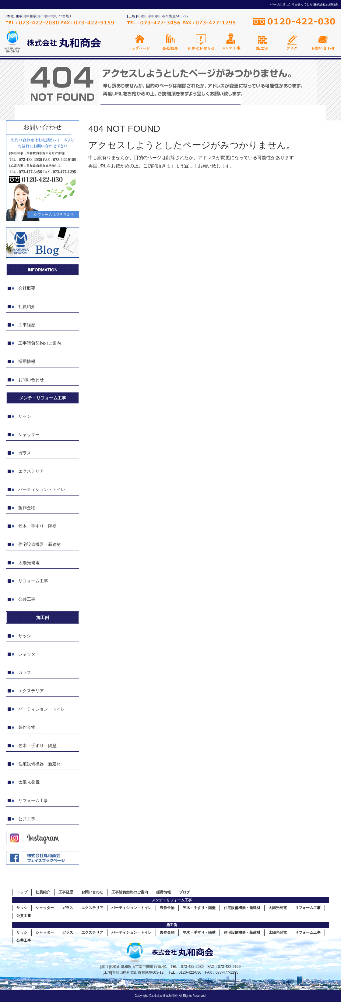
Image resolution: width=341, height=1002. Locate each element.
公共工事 (26, 599)
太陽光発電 (29, 562)
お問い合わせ (323, 42)
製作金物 (26, 507)
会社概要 (170, 42)
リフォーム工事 (33, 580)
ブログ (184, 892)
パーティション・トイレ (41, 489)
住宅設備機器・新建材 (39, 544)
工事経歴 (26, 324)
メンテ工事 (231, 42)
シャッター (29, 434)
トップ (21, 892)
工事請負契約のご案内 (39, 343)
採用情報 (26, 361)
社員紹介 (26, 306)
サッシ (24, 416)
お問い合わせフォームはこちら (42, 170)
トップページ (140, 42)
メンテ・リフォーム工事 (172, 900)
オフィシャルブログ (292, 42)
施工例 (262, 42)
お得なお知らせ (201, 42)
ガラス (24, 452)
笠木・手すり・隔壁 (37, 526)
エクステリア (31, 471)
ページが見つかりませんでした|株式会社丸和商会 (304, 4)
